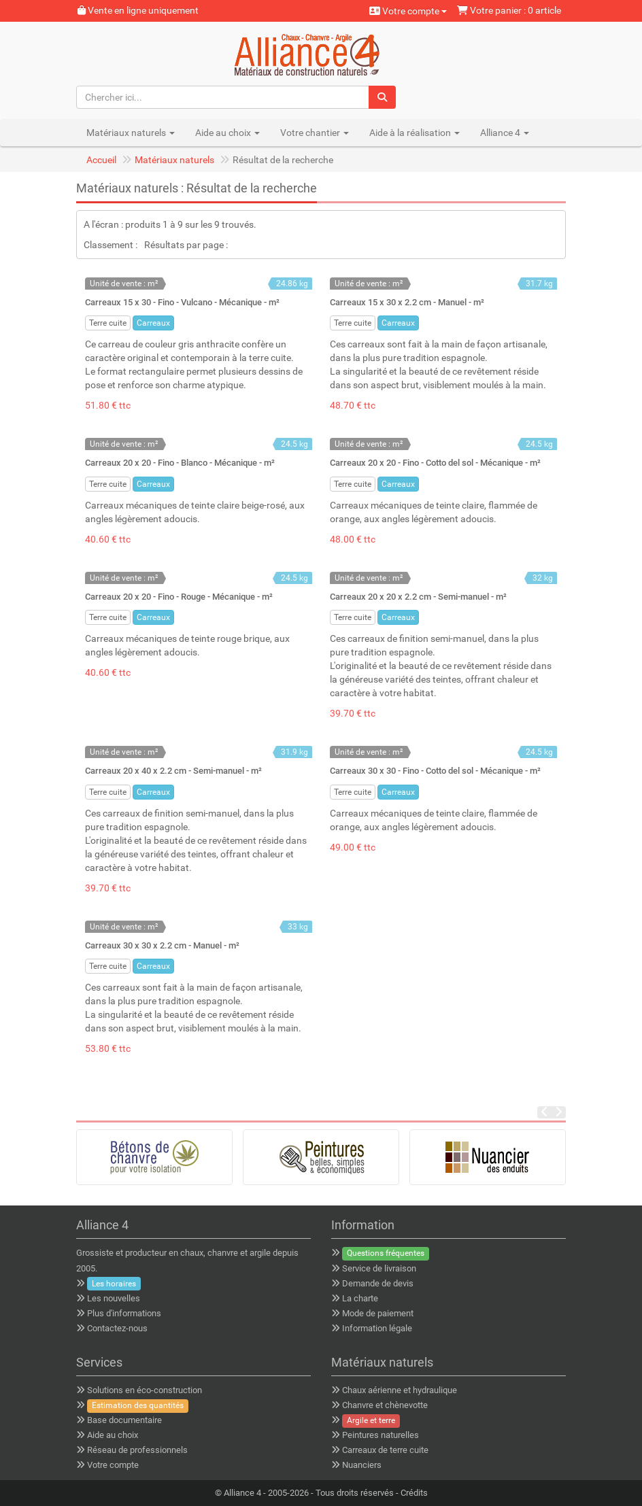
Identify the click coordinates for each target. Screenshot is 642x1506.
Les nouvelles (113, 1298)
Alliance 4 (242, 1493)
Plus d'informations (124, 1313)
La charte (360, 1298)
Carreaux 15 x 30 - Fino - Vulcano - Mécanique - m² (182, 302)
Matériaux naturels (174, 159)
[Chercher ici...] (223, 97)
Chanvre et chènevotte (385, 1405)
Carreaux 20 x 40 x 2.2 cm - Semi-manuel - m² (173, 771)
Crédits (414, 1493)
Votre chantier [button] (314, 132)
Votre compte (408, 10)
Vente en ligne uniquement (138, 10)
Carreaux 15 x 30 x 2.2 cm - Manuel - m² (407, 302)
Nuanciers (362, 1465)
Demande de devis (377, 1283)
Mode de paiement (377, 1313)
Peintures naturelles (380, 1435)
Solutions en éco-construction (144, 1390)
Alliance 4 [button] (504, 132)
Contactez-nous (117, 1328)
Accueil (101, 159)
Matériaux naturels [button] (130, 132)
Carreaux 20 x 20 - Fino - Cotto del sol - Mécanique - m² (435, 463)
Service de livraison (379, 1268)
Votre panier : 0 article (509, 10)
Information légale (377, 1328)
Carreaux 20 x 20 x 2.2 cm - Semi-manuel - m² (418, 597)
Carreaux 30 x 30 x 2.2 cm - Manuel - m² (162, 945)
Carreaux (153, 323)
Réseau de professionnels (137, 1450)
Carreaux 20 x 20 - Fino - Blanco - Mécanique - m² (180, 463)
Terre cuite (107, 323)
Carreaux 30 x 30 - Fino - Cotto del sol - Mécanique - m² (435, 771)
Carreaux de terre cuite (385, 1450)
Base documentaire (124, 1420)
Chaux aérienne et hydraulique (399, 1390)
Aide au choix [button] (227, 132)
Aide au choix (112, 1435)
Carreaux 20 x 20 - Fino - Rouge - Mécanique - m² (179, 597)
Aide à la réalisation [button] (414, 132)
